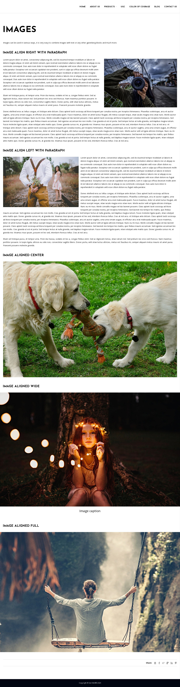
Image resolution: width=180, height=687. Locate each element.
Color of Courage (139, 7)
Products (109, 7)
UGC (123, 7)
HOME (83, 7)
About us (95, 7)
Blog (157, 7)
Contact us (170, 7)
